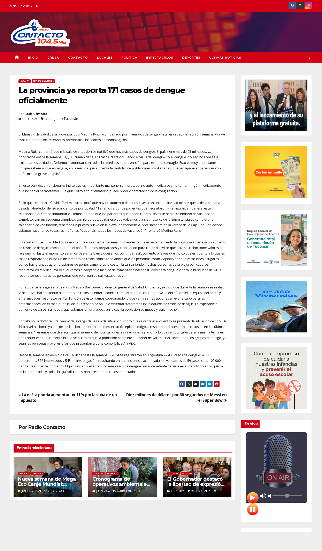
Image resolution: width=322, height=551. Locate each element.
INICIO (33, 57)
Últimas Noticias (225, 57)
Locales (105, 57)
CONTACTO (78, 57)
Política (129, 57)
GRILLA (53, 57)
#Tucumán (69, 118)
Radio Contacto (35, 114)
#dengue (52, 118)
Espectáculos (159, 57)
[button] (308, 57)
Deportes (191, 57)
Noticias (37, 473)
